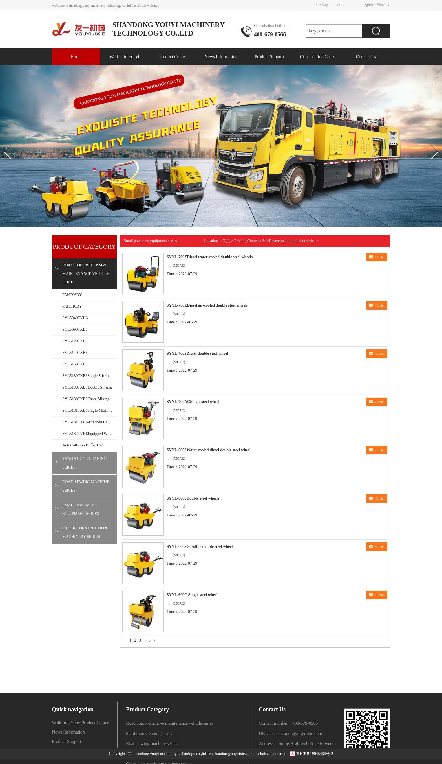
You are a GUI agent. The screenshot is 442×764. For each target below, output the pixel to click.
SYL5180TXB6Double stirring (87, 387)
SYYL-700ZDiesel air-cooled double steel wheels (207, 305)
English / (369, 4)
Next (429, 140)
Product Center (172, 56)
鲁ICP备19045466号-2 (314, 750)
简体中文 (383, 4)
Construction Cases (317, 56)
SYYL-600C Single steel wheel (192, 595)
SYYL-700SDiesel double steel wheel (197, 353)
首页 (226, 241)
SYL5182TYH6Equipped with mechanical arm (89, 434)
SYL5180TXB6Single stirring (86, 376)
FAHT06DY (72, 295)
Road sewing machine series (85, 486)
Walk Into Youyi (124, 56)
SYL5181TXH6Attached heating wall (89, 422)
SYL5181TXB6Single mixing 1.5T (89, 410)
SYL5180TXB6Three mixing (85, 399)
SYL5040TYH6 (75, 318)
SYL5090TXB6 (74, 329)
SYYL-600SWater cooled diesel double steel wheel (209, 450)
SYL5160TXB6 (74, 364)
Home (75, 56)
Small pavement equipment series (80, 509)
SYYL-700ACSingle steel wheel (193, 402)
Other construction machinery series (84, 532)
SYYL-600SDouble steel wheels (193, 498)
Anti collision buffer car (82, 445)
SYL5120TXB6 (74, 341)
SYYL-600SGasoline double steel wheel (200, 546)
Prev (3, 140)
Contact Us (366, 56)
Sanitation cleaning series (84, 463)
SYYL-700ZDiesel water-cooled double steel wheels (210, 257)
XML (340, 4)
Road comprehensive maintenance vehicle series (85, 273)
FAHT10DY (72, 306)
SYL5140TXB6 (74, 353)
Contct (376, 257)
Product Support (269, 56)
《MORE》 (179, 266)
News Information (221, 56)
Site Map (322, 4)
